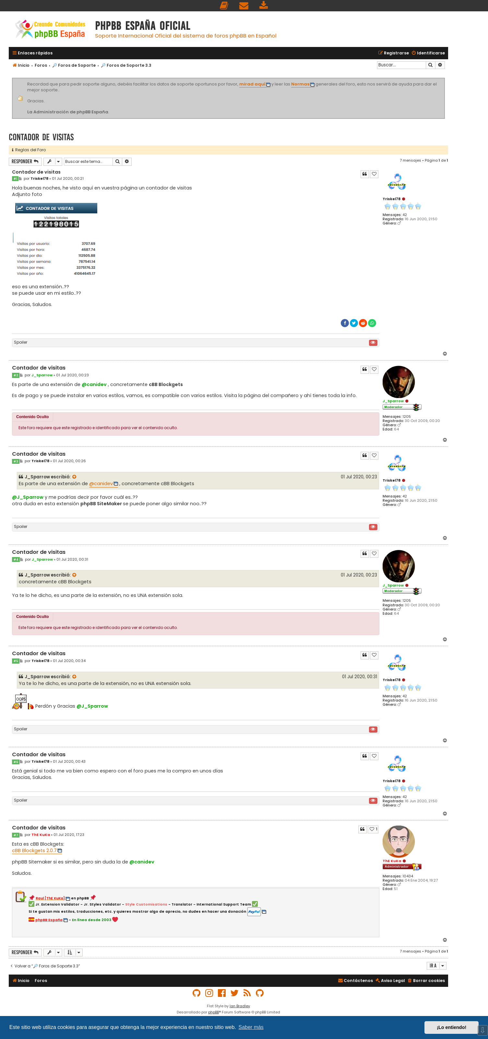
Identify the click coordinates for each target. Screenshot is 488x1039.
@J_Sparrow (27, 497)
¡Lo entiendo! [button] (451, 1027)
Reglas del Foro (29, 150)
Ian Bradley (240, 1006)
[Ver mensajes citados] (74, 477)
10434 (407, 876)
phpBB (213, 1012)
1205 (406, 417)
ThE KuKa (392, 860)
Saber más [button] (251, 1027)
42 (404, 215)
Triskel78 (391, 198)
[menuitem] (224, 5)
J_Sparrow (393, 401)
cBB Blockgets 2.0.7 (34, 850)
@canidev (94, 384)
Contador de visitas (41, 137)
